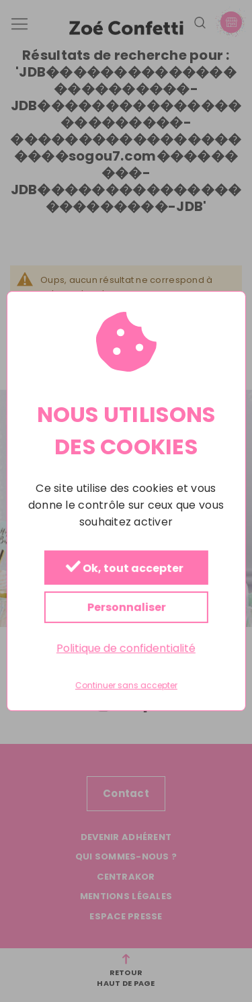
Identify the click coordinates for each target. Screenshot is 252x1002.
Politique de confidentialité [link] (126, 648)
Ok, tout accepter (124, 568)
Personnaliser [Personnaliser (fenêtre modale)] (126, 607)
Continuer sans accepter (126, 685)
